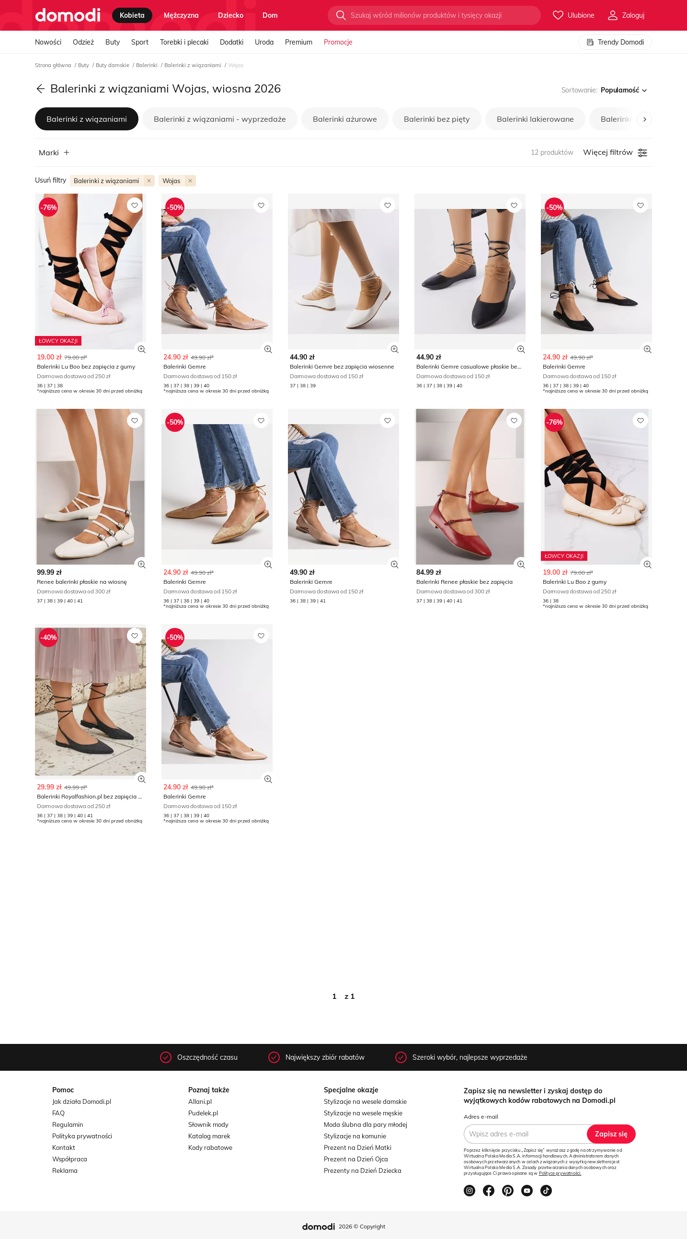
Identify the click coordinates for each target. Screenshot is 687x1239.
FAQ (58, 1113)
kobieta (132, 15)
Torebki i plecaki (184, 42)
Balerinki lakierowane (535, 119)
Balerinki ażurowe (345, 119)
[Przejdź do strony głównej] (68, 15)
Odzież (83, 42)
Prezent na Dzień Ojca (356, 1159)
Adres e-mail (481, 1116)
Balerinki (147, 65)
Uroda (264, 42)
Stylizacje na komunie (355, 1136)
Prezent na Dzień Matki (357, 1147)
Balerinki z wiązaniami (193, 65)
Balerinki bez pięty (437, 119)
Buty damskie (113, 65)
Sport (140, 42)
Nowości (48, 42)
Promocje (338, 42)
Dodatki (231, 42)
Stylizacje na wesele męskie (363, 1113)
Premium (298, 42)
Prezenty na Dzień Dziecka (362, 1170)
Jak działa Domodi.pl (81, 1101)
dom (270, 15)
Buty (112, 42)
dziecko (230, 15)
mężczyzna (181, 15)
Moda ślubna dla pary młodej (365, 1124)
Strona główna (54, 65)
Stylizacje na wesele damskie (365, 1101)
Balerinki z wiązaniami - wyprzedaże (220, 119)
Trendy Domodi (615, 42)
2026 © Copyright (362, 1226)
